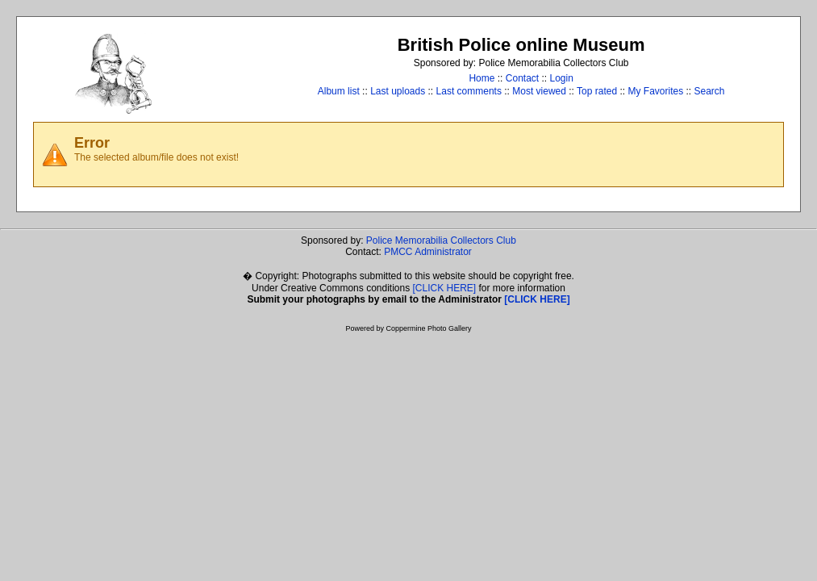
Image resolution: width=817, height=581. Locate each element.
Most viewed (539, 91)
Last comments (469, 91)
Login (561, 78)
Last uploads (397, 91)
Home (481, 78)
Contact (522, 78)
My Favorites (655, 91)
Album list (339, 91)
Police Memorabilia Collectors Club (441, 240)
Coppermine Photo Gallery (428, 328)
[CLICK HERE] (445, 288)
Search (709, 91)
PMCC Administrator (428, 251)
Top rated (597, 91)
